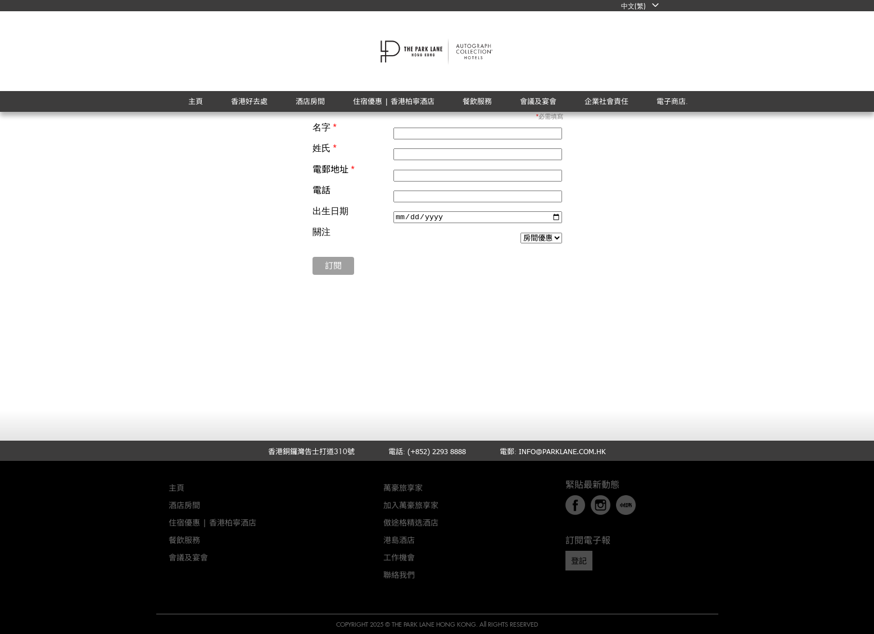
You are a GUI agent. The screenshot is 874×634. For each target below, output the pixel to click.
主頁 (176, 487)
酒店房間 (184, 505)
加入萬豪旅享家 (410, 505)
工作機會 (399, 557)
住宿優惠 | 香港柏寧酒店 (212, 522)
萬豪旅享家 (403, 487)
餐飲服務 (184, 540)
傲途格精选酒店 (410, 522)
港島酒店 (399, 540)
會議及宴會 (188, 557)
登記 (579, 560)
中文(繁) (633, 5)
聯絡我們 (399, 574)
